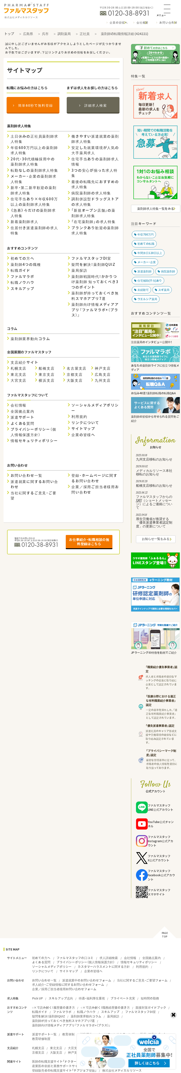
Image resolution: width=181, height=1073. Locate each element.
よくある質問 (22, 423)
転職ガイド (20, 270)
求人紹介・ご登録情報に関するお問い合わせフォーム (68, 984)
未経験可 (143, 290)
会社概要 (142, 22)
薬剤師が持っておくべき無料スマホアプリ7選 (95, 295)
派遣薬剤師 (144, 271)
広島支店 (103, 374)
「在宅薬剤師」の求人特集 (93, 221)
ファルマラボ (22, 276)
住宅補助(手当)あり (149, 280)
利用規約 (79, 416)
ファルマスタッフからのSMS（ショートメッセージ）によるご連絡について (155, 500)
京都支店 (74, 374)
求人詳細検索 (108, 957)
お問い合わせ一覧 (26, 475)
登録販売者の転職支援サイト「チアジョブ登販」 (64, 1070)
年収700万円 (145, 234)
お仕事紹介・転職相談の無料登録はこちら (89, 541)
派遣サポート (22, 417)
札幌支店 (18, 368)
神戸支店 (103, 368)
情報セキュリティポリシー (34, 440)
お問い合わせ (168, 22)
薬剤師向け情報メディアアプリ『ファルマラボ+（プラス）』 (95, 310)
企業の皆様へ (119, 22)
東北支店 (18, 374)
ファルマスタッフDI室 (91, 258)
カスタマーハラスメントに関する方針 (104, 966)
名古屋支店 (76, 368)
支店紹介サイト (24, 362)
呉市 (45, 33)
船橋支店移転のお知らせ (155, 484)
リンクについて (85, 422)
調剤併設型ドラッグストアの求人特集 (95, 201)
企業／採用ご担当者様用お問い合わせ (95, 489)
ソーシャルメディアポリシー (95, 408)
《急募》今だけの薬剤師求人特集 (33, 213)
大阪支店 (74, 380)
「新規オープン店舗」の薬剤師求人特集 (93, 213)
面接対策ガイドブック (151, 1007)
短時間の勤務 (150, 998)
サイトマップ (83, 428)
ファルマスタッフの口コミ (75, 957)
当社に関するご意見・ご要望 (34, 495)
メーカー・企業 (146, 262)
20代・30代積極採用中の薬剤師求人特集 (33, 161)
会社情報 (18, 405)
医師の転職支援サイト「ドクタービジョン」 (61, 1061)
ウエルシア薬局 (147, 299)
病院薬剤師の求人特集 (91, 193)
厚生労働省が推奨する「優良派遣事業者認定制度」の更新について (155, 521)
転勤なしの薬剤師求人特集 (34, 170)
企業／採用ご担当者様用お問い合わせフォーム (64, 989)
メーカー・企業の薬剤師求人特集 (34, 179)
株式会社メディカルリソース (122, 1070)
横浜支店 (46, 380)
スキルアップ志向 (61, 998)
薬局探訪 (79, 270)
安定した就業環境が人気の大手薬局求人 (95, 150)
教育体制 (68, 1034)
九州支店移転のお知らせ (155, 458)
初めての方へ (22, 258)
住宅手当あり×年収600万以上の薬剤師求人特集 (34, 201)
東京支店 (46, 374)
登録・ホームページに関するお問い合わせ (94, 478)
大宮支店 (18, 380)
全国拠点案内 (22, 411)
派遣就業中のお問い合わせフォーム (86, 980)
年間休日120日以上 (149, 253)
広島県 (28, 33)
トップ (9, 33)
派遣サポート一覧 (44, 1034)
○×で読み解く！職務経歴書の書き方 (105, 1007)
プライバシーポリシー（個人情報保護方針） (33, 432)
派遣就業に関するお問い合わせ (34, 484)
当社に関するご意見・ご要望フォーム (142, 980)
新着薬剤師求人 (24, 221)
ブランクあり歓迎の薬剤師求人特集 (95, 230)
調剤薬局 (64, 33)
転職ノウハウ (22, 282)
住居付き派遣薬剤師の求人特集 (34, 230)
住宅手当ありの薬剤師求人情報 (95, 161)
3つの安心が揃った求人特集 (94, 173)
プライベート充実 (123, 998)
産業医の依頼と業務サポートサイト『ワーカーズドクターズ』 (73, 1066)
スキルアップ (22, 288)
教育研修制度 (41, 1038)
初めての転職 (145, 243)
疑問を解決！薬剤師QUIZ (93, 264)
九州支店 (103, 380)
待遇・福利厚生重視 (92, 998)
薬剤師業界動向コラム (30, 338)
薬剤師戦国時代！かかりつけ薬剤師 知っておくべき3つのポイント (94, 282)
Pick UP (37, 998)
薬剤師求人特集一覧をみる (155, 208)
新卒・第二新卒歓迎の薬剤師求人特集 (34, 190)
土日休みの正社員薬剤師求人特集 (34, 139)
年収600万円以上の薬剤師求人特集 (34, 150)
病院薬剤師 (168, 271)
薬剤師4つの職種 (26, 264)
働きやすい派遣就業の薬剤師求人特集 (95, 139)
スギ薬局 (163, 290)
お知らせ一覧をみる (155, 539)
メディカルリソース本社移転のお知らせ (155, 471)
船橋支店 (46, 368)
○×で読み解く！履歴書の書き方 (53, 1007)
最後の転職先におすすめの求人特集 (95, 184)
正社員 (85, 33)
